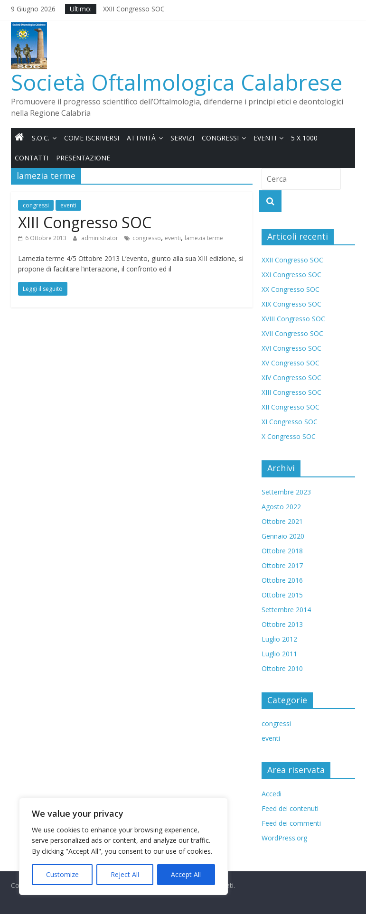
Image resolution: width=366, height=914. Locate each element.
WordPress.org (284, 837)
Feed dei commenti (291, 823)
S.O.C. (40, 137)
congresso (146, 238)
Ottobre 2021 (282, 521)
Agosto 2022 (281, 506)
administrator (100, 238)
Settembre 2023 (286, 491)
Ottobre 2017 (282, 565)
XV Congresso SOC (290, 362)
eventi (68, 205)
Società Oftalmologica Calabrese (176, 82)
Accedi (272, 793)
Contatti (31, 157)
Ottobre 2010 (282, 668)
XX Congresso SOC (290, 289)
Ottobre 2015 (282, 594)
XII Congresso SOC (290, 406)
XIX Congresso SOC (291, 303)
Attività (141, 137)
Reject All (125, 874)
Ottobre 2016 (282, 580)
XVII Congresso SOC (292, 333)
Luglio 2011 (279, 653)
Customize (62, 874)
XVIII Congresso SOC (293, 318)
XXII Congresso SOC (134, 8)
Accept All (186, 874)
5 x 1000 (304, 137)
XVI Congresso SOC (291, 348)
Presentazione (83, 157)
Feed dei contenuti (290, 808)
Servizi (182, 137)
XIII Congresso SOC (84, 222)
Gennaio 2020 (283, 536)
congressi (36, 205)
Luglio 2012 (279, 639)
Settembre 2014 (286, 609)
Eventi (264, 137)
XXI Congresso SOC (291, 274)
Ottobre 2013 (282, 624)
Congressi (220, 137)
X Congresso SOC (289, 436)
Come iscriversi (91, 137)
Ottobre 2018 (282, 550)
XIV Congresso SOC (291, 377)
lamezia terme (204, 238)
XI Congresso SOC (290, 421)
